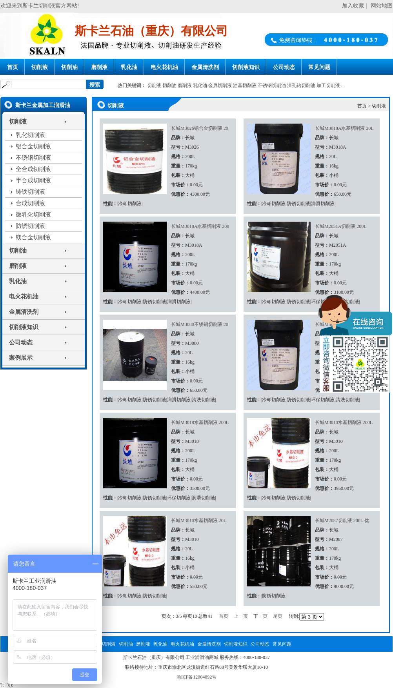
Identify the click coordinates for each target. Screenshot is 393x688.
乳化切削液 (30, 135)
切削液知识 (246, 67)
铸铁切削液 (30, 192)
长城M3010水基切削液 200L (344, 422)
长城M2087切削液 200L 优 (342, 520)
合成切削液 (30, 203)
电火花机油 (164, 67)
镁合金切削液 (33, 237)
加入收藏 (353, 6)
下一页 (260, 616)
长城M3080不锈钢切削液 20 (199, 324)
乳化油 (129, 67)
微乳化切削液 (33, 214)
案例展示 (21, 358)
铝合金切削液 (33, 146)
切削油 (69, 67)
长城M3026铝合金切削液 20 (199, 128)
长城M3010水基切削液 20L (198, 520)
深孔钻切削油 (301, 85)
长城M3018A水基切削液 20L (344, 128)
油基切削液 (245, 85)
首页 (12, 67)
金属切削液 (220, 85)
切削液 (39, 67)
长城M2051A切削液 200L (341, 226)
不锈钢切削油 (272, 85)
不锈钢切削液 (33, 158)
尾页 (277, 616)
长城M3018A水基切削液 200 (200, 226)
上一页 (241, 616)
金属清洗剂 (205, 67)
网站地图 (382, 6)
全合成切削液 (33, 169)
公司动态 (284, 67)
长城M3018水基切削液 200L (200, 422)
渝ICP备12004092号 (196, 677)
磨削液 (99, 67)
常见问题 (319, 67)
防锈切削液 (30, 226)
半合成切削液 (33, 180)
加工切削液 (328, 85)
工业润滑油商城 (202, 657)
